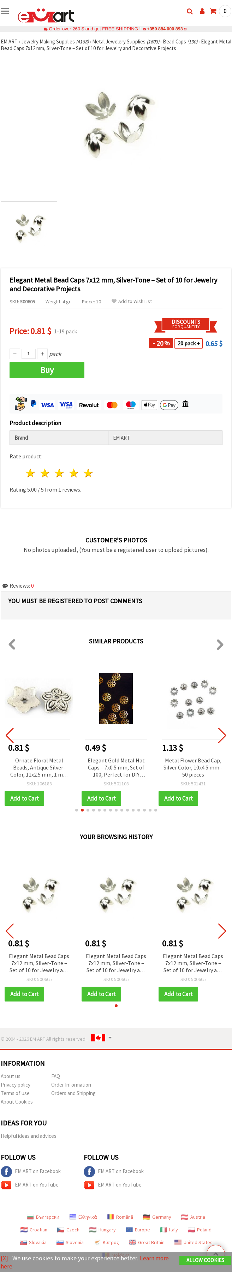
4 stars (74, 473)
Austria (193, 1217)
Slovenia (70, 1242)
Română (120, 1216)
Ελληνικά (83, 1216)
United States (193, 1242)
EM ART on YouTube (30, 1185)
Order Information (71, 1084)
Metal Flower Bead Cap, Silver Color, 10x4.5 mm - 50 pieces (192, 767)
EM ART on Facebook (31, 1171)
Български (43, 1216)
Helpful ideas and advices (28, 1136)
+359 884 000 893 (165, 28)
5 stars (88, 473)
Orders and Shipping (73, 1093)
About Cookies (17, 1101)
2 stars (45, 473)
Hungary (102, 1229)
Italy (169, 1229)
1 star (31, 473)
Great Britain (147, 1242)
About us (10, 1076)
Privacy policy (15, 1084)
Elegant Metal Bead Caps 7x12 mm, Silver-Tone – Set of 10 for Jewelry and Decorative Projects (39, 963)
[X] (4, 1258)
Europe (138, 1229)
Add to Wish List (132, 301)
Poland (200, 1229)
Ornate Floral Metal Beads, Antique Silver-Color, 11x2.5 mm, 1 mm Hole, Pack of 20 (39, 768)
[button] (76, 810)
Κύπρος (106, 1242)
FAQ (55, 1076)
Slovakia (33, 1242)
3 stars (60, 473)
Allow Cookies (205, 1260)
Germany (157, 1217)
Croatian (33, 1229)
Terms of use (15, 1093)
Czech (68, 1229)
